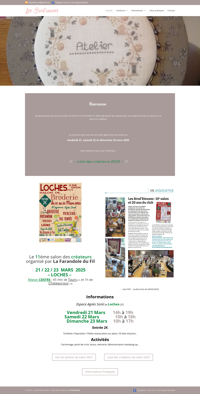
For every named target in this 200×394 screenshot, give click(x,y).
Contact (171, 11)
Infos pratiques (156, 11)
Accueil (109, 11)
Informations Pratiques (100, 372)
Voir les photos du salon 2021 (74, 357)
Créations (120, 11)
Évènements (137, 11)
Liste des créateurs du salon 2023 (128, 357)
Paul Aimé (75, 390)
